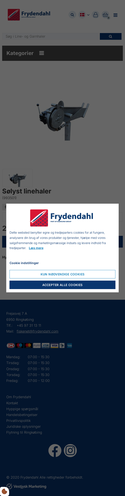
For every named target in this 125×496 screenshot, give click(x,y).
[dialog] (62, 248)
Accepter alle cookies (62, 285)
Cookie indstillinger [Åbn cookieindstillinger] (24, 263)
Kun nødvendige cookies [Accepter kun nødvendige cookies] (63, 274)
